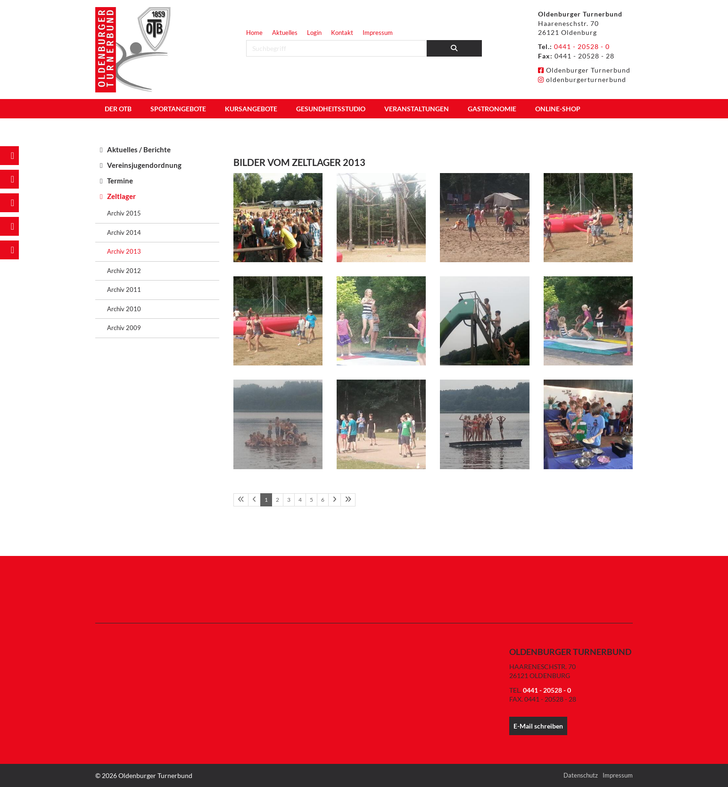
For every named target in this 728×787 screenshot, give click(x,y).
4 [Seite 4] (300, 499)
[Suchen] (454, 48)
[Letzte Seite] (348, 499)
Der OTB (118, 109)
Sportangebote (178, 109)
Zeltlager (121, 196)
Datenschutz (580, 775)
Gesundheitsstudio (330, 109)
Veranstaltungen (416, 109)
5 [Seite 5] (311, 499)
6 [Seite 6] (322, 499)
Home (254, 32)
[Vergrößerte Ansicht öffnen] (278, 217)
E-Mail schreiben (538, 726)
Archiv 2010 (124, 309)
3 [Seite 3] (288, 499)
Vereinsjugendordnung (144, 165)
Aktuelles (285, 32)
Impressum (378, 32)
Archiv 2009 (124, 327)
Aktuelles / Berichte (139, 149)
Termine (120, 180)
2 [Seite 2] (277, 499)
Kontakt (342, 32)
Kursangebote (251, 109)
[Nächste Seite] (334, 499)
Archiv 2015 (124, 213)
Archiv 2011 (124, 289)
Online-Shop (557, 109)
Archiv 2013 (124, 251)
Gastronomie (492, 109)
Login (314, 32)
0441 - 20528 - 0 (582, 46)
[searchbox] (336, 48)
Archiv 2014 (124, 232)
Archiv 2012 (124, 270)
